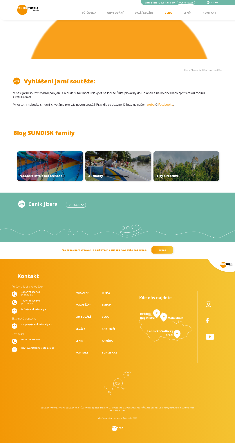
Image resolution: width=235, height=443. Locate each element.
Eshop (106, 304)
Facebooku (165, 105)
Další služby (144, 13)
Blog (168, 13)
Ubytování (115, 13)
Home (187, 70)
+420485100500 (186, 2)
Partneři (108, 328)
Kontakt (209, 13)
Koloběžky (83, 304)
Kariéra (107, 340)
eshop (162, 250)
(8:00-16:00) (30, 293)
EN (216, 2)
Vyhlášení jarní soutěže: (210, 70)
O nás (106, 292)
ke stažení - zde (117, 410)
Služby (80, 328)
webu (151, 105)
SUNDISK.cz (110, 352)
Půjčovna (89, 13)
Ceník (187, 13)
